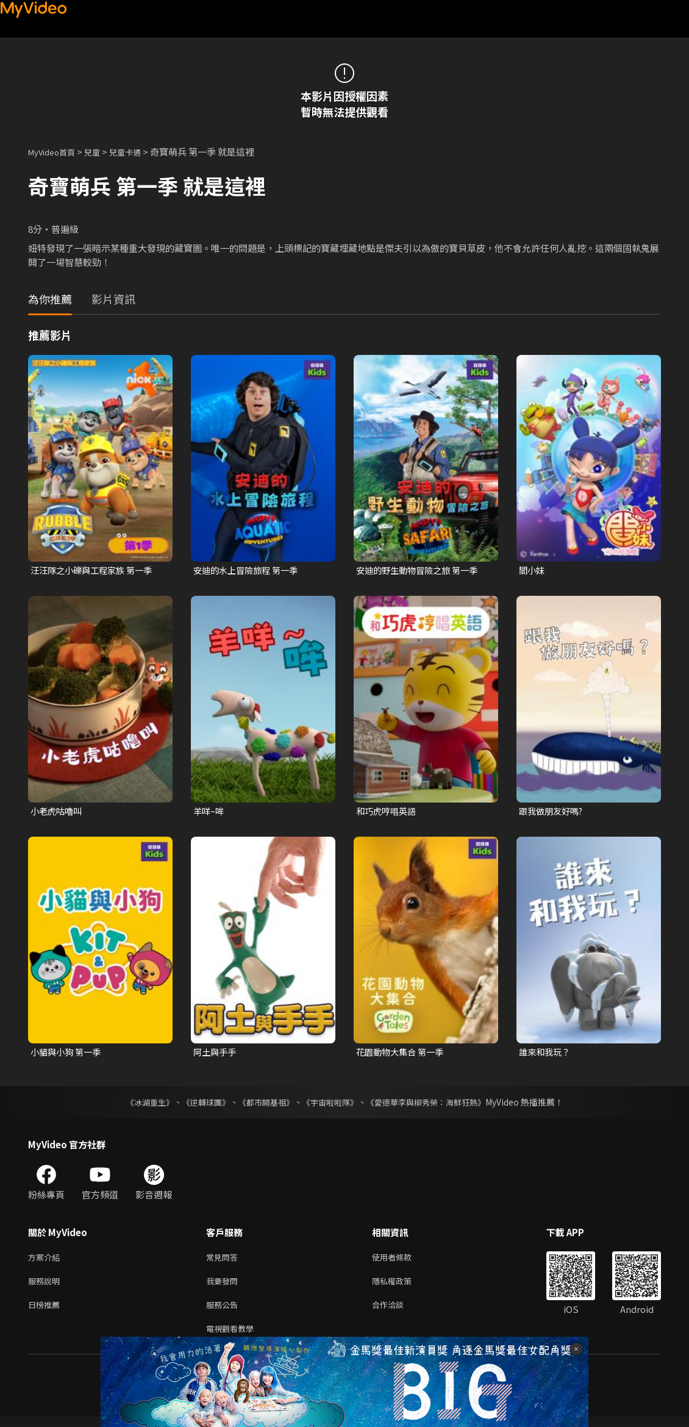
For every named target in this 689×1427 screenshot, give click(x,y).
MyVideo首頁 (56, 151)
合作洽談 (397, 1312)
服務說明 (46, 1286)
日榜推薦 (46, 1312)
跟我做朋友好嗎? (553, 812)
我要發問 (224, 1286)
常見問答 (224, 1260)
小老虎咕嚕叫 (57, 812)
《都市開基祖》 (263, 1105)
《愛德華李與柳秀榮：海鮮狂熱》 (433, 1105)
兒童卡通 (138, 151)
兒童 (102, 151)
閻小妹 (532, 570)
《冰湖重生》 (139, 1105)
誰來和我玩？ (546, 1054)
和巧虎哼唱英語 (388, 812)
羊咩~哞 (209, 812)
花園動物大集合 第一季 (402, 1054)
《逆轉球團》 (198, 1105)
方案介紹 (46, 1260)
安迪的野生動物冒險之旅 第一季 (421, 570)
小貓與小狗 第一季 (67, 1054)
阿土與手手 (216, 1054)
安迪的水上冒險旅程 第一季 (249, 570)
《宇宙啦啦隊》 (331, 1105)
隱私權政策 (402, 1286)
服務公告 (224, 1312)
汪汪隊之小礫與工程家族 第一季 (95, 570)
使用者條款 (402, 1260)
